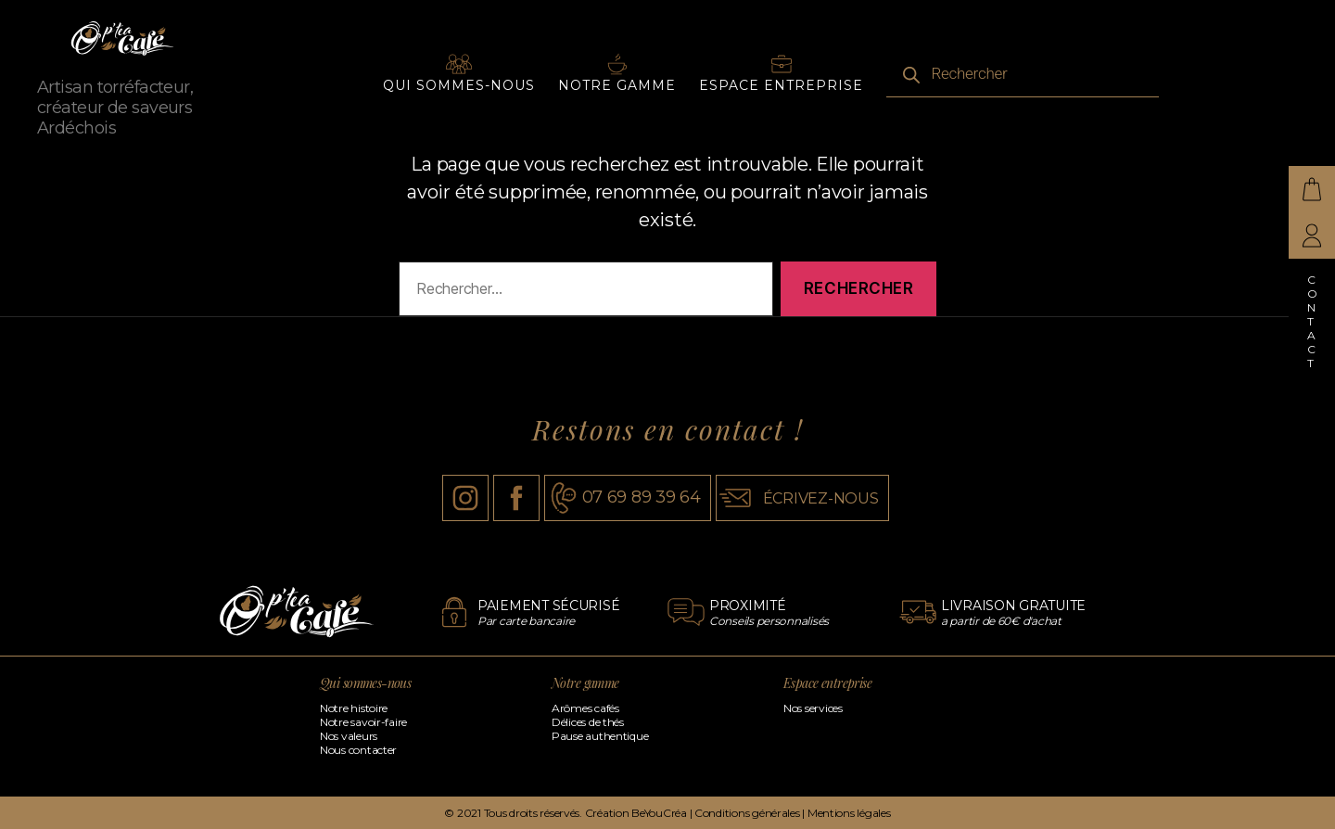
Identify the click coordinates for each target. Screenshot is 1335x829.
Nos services (813, 708)
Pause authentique (600, 736)
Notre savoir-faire (363, 722)
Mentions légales (849, 813)
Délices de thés (588, 722)
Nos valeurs (348, 736)
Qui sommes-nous (459, 96)
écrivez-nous (821, 498)
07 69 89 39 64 (641, 497)
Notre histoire (354, 708)
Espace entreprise (781, 96)
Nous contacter (358, 750)
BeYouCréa (659, 813)
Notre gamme (617, 96)
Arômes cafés (585, 708)
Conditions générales (747, 813)
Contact (1312, 321)
